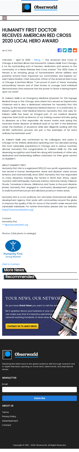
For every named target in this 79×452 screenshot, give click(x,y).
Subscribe (39, 398)
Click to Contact (11, 264)
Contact (6, 425)
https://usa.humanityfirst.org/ (18, 209)
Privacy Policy (9, 416)
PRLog (37, 59)
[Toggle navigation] (4, 18)
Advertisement (10, 420)
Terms (5, 412)
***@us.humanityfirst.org (15, 224)
